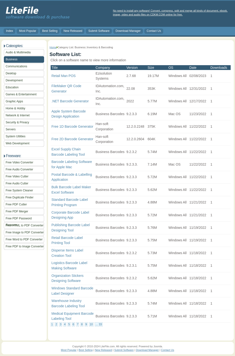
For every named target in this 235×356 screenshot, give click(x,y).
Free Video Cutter (17, 176)
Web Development (18, 143)
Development (14, 80)
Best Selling (49, 31)
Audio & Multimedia (18, 52)
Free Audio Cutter (17, 183)
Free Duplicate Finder (20, 197)
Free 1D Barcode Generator (73, 126)
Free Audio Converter (19, 169)
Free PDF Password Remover (19, 219)
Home (53, 47)
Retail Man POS (64, 76)
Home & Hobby (15, 108)
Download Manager (128, 31)
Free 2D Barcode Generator (73, 139)
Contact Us (154, 31)
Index (9, 31)
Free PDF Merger (17, 211)
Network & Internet (18, 115)
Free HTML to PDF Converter (25, 225)
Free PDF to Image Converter (25, 246)
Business (12, 59)
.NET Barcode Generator (70, 101)
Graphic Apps (14, 101)
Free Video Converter (20, 162)
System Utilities (16, 136)
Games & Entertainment (21, 94)
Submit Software (98, 31)
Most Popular (27, 31)
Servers (11, 129)
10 (91, 324)
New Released (72, 31)
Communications (16, 66)
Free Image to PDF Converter (25, 232)
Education (12, 87)
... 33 (98, 324)
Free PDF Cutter (16, 204)
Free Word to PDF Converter (24, 239)
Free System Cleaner (19, 190)
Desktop (11, 73)
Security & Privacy (17, 122)
